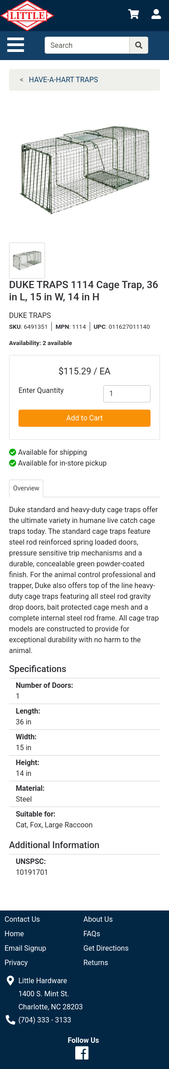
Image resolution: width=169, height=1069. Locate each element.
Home (14, 933)
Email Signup (25, 948)
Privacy (16, 962)
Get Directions (105, 948)
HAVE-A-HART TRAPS (63, 79)
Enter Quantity (41, 390)
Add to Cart (84, 418)
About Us (98, 919)
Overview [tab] (26, 488)
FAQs (91, 933)
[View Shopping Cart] (133, 15)
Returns (95, 962)
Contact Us (22, 919)
